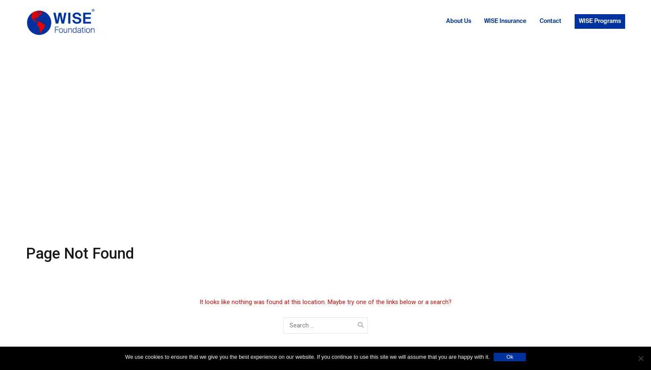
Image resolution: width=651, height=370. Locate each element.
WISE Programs (600, 21)
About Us (458, 21)
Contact (550, 21)
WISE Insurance (505, 21)
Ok (509, 357)
